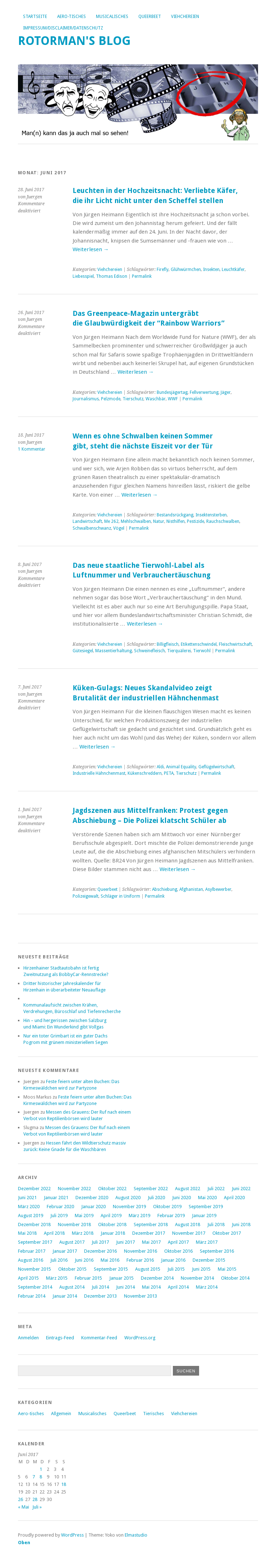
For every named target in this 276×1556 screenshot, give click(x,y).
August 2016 (30, 1260)
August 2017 (71, 1242)
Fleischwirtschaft (235, 644)
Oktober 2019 (167, 1206)
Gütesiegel (83, 650)
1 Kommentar (31, 449)
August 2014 (71, 1287)
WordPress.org (139, 1337)
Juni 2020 (181, 1197)
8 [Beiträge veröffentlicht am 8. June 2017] (41, 1476)
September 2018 (151, 1224)
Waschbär (156, 398)
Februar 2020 (60, 1206)
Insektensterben (211, 514)
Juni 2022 (241, 1188)
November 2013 (140, 1296)
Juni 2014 (125, 1287)
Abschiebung (164, 889)
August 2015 (147, 1269)
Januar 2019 (204, 1215)
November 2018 (74, 1224)
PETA (169, 773)
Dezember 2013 (100, 1296)
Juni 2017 (125, 1242)
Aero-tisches (71, 16)
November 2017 (188, 1233)
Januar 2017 (64, 1251)
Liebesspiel (83, 276)
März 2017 (206, 1242)
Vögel (118, 528)
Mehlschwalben (136, 521)
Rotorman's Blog (74, 41)
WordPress (72, 1535)
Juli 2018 (216, 1224)
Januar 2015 (121, 1278)
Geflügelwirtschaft (216, 766)
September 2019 (206, 1206)
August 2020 (128, 1197)
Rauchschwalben (222, 521)
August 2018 (187, 1224)
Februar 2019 (171, 1215)
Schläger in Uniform (120, 896)
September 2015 (111, 1269)
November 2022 (74, 1188)
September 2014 (35, 1287)
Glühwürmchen (186, 269)
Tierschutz (133, 398)
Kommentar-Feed (99, 1337)
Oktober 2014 (235, 1278)
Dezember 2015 (209, 1260)
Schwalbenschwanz (92, 528)
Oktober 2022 (112, 1188)
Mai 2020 (207, 1197)
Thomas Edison (111, 276)
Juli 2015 (176, 1269)
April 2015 (28, 1278)
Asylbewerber (218, 889)
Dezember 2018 (34, 1224)
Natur (158, 521)
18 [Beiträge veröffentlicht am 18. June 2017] (63, 1484)
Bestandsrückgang (175, 514)
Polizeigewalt (85, 896)
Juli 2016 (59, 1260)
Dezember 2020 (91, 1197)
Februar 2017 (31, 1251)
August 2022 (187, 1188)
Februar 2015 (88, 1278)
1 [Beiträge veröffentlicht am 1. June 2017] (41, 1469)
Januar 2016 (173, 1260)
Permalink (142, 276)
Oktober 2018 (112, 1224)
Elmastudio (136, 1535)
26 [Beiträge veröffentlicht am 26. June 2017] (20, 1499)
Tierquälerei (179, 650)
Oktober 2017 (226, 1233)
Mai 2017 (151, 1242)
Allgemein (61, 1413)
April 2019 (111, 1215)
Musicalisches (112, 16)
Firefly (163, 269)
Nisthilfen (175, 521)
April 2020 (234, 1197)
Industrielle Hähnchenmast (99, 773)
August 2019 (30, 1215)
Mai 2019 (84, 1215)
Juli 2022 (216, 1188)
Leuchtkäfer (233, 269)
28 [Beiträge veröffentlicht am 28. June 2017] (34, 1499)
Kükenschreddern (145, 773)
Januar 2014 (64, 1296)
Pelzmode (110, 398)
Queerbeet (149, 16)
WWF (173, 398)
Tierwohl (202, 650)
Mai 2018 (27, 1233)
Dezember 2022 (34, 1188)
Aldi (160, 766)
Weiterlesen (91, 249)
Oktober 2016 (178, 1251)
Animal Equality (181, 766)
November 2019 (129, 1206)
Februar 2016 (140, 1260)
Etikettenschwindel (199, 644)
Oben (24, 1542)
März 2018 (82, 1233)
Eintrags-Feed (60, 1337)
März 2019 (139, 1215)
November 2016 (140, 1251)
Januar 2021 (56, 1197)
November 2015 (34, 1269)
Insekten (211, 269)
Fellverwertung (204, 392)
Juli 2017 (100, 1242)
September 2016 (217, 1251)
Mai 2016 (110, 1260)
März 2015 (57, 1278)
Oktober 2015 (72, 1269)
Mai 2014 (151, 1287)
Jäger (226, 392)
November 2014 (197, 1278)
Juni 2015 (201, 1269)
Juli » (37, 1507)
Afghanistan (191, 889)
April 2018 (54, 1233)
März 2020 (29, 1206)
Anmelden (28, 1337)
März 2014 (206, 1287)
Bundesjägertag (172, 392)
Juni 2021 (27, 1197)
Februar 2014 (31, 1296)
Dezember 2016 (100, 1251)
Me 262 (111, 521)
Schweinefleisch (149, 650)
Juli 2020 (156, 1197)
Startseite (35, 16)
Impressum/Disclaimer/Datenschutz (63, 28)
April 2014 (178, 1287)
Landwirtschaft (87, 521)
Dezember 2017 (148, 1233)
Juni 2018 (241, 1224)
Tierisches (153, 1413)
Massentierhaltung (113, 650)
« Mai (23, 1507)
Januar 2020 (93, 1206)
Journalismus (86, 398)
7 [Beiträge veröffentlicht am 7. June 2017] (33, 1476)
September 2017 (35, 1242)
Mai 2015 (227, 1269)
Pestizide (195, 521)
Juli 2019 (59, 1215)
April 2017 (178, 1242)
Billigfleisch (168, 644)
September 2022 (151, 1188)
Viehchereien (185, 16)
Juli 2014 (100, 1287)
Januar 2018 (113, 1233)
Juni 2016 (84, 1260)
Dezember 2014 (157, 1278)
